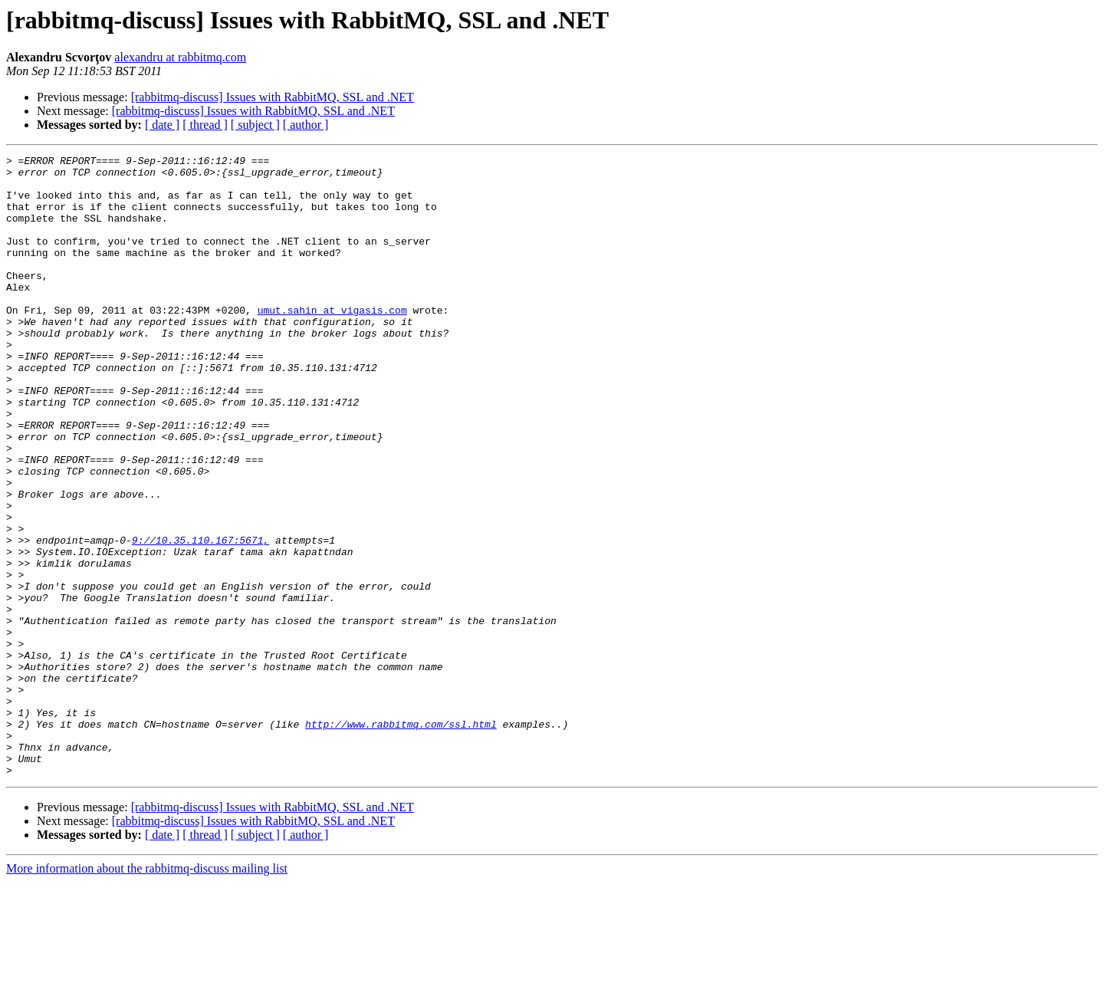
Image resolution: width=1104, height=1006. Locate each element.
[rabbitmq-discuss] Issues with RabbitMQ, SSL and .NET (272, 97)
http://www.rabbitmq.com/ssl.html (401, 839)
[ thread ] (205, 124)
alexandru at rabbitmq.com (180, 57)
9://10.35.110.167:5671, (200, 618)
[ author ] (306, 124)
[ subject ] (255, 124)
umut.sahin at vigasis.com (332, 342)
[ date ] (162, 124)
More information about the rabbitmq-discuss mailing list (147, 992)
